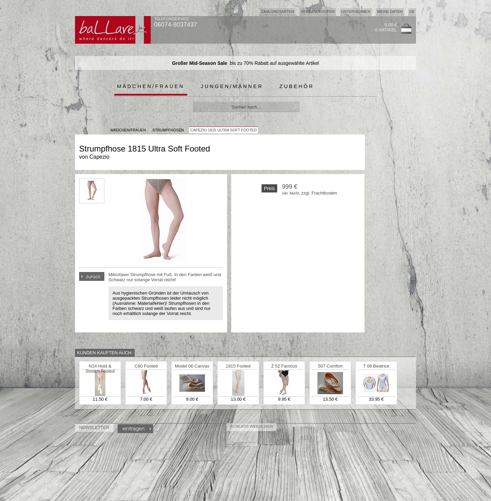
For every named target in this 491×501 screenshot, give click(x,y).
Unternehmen (356, 12)
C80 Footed (146, 366)
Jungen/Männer (232, 86)
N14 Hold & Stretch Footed (100, 368)
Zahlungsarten (277, 12)
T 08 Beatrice (376, 366)
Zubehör (297, 86)
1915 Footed (238, 366)
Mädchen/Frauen (150, 86)
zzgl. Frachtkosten (319, 193)
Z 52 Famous (284, 366)
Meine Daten (389, 12)
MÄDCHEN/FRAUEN (128, 130)
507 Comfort (330, 366)
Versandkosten (317, 12)
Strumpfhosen (168, 130)
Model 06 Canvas (192, 366)
